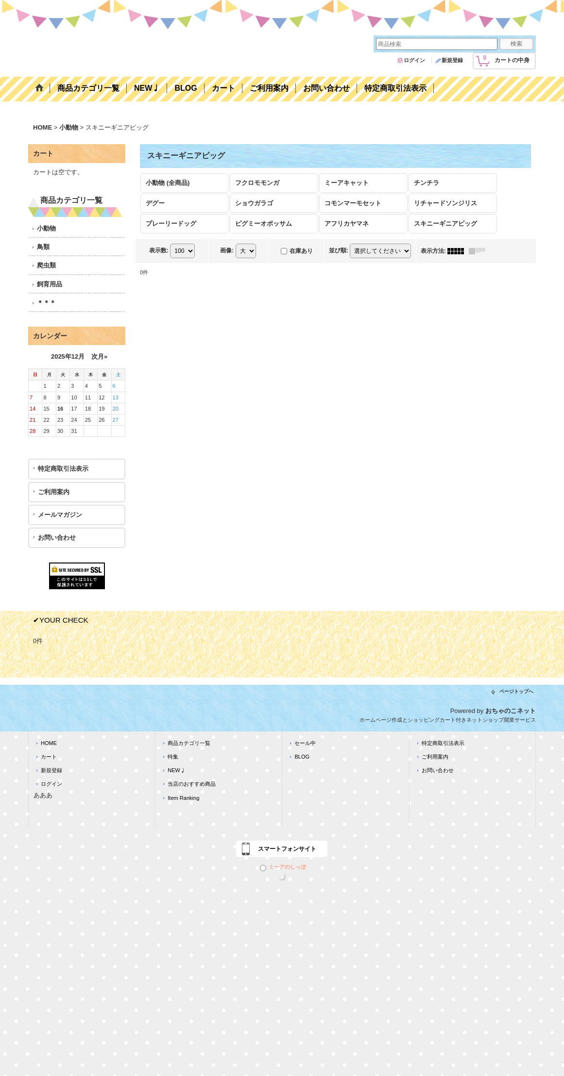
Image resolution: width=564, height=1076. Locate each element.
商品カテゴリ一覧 (189, 743)
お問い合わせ (57, 537)
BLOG (301, 757)
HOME (49, 743)
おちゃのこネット (510, 710)
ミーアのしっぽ (283, 867)
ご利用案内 (53, 492)
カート (49, 757)
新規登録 (452, 60)
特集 (173, 757)
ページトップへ (516, 691)
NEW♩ (177, 770)
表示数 (159, 250)
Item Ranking (183, 798)
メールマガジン (60, 514)
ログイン (414, 60)
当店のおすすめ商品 (192, 784)
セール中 (305, 743)
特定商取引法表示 (63, 468)
